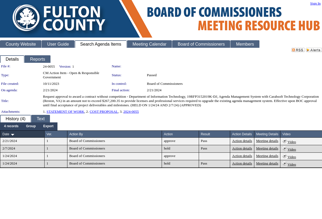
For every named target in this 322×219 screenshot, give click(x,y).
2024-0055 (131, 112)
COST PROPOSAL (104, 112)
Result (205, 134)
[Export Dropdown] (48, 126)
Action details (242, 141)
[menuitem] (11, 126)
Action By (76, 134)
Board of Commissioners (165, 84)
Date (5, 134)
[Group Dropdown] (31, 126)
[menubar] (28, 126)
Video (292, 142)
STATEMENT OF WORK (65, 112)
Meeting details (267, 141)
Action (168, 134)
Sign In (315, 3)
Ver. (49, 134)
